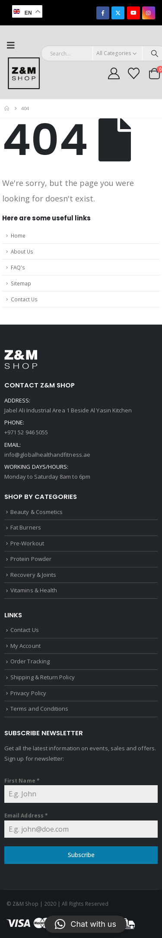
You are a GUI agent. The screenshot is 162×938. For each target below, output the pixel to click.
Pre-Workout (27, 543)
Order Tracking (30, 661)
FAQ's (18, 267)
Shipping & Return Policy (42, 677)
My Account (25, 646)
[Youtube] (133, 12)
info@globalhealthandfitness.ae (47, 454)
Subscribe (81, 855)
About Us (22, 251)
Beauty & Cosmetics (36, 512)
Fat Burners (25, 527)
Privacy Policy (28, 693)
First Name (22, 780)
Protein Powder (30, 559)
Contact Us (24, 299)
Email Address (26, 815)
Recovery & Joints (33, 575)
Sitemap (21, 283)
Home (18, 235)
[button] (13, 45)
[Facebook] (102, 12)
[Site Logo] (23, 73)
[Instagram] (148, 12)
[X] (117, 12)
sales (118, 748)
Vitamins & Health (33, 590)
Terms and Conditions (39, 708)
